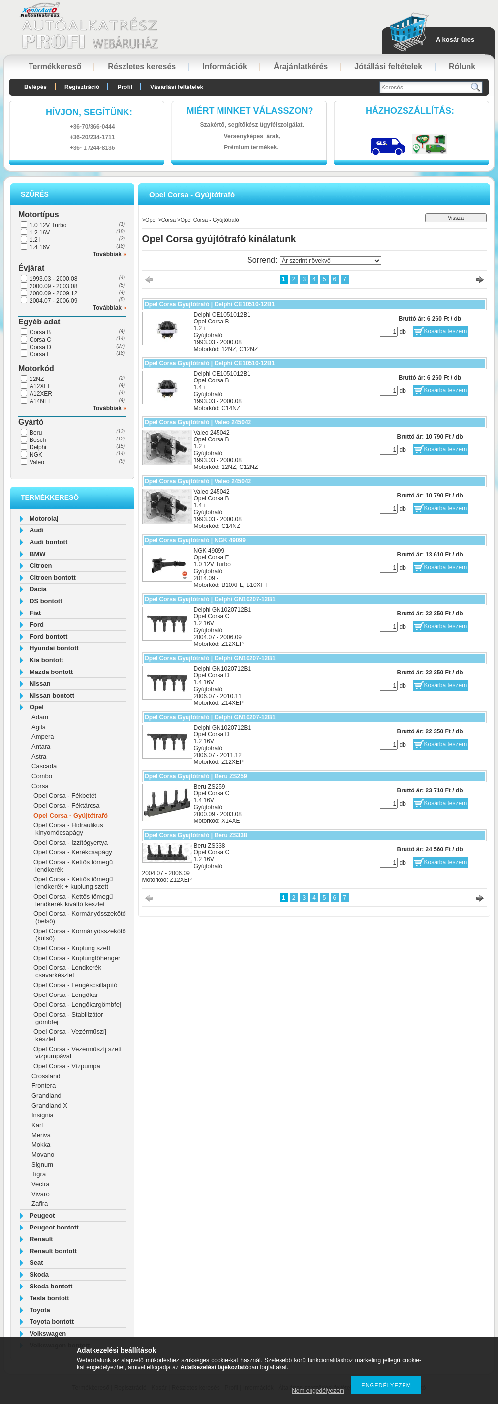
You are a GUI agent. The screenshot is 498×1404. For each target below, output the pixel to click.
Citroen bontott (53, 577)
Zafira (39, 1203)
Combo (41, 776)
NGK (36, 454)
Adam (39, 717)
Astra (38, 756)
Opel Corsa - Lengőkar (65, 994)
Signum (42, 1164)
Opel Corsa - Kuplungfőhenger (76, 958)
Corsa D (40, 347)
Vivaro (40, 1194)
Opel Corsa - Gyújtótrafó (70, 815)
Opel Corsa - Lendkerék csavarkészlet (67, 971)
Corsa (40, 786)
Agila (38, 727)
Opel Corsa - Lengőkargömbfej (77, 1004)
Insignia (42, 1115)
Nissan (40, 683)
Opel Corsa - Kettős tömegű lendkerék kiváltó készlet (73, 900)
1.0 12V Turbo (48, 225)
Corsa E (40, 354)
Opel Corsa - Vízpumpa (66, 1066)
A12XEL (40, 386)
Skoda (39, 1274)
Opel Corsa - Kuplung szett (71, 948)
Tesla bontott (49, 1298)
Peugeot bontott (54, 1227)
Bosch (38, 440)
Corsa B (40, 332)
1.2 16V (40, 232)
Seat (36, 1262)
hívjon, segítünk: (89, 112)
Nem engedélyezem (318, 1390)
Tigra (38, 1174)
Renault (41, 1239)
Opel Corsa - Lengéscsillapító (75, 985)
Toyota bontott (52, 1321)
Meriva (41, 1135)
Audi (37, 530)
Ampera (42, 736)
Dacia (38, 589)
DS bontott (46, 601)
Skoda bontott (51, 1286)
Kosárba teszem (445, 331)
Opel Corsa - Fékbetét (64, 795)
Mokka (40, 1144)
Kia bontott (46, 660)
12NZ (37, 379)
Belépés (35, 87)
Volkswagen (48, 1333)
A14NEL (41, 401)
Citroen (41, 565)
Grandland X (49, 1105)
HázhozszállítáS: (410, 111)
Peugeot (42, 1215)
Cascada (44, 766)
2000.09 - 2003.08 (53, 286)
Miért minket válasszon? (250, 111)
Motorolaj (44, 518)
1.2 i (35, 239)
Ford (37, 624)
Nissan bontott (52, 695)
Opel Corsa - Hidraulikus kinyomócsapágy (68, 828)
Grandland (46, 1095)
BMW (38, 553)
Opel (37, 707)
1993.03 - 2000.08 (53, 278)
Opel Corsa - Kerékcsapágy (72, 852)
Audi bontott (48, 542)
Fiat (35, 612)
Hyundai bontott (54, 648)
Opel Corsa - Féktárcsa (66, 805)
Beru (36, 432)
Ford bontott (48, 636)
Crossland (46, 1076)
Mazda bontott (51, 671)
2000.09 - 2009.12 (53, 293)
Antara (40, 746)
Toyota (40, 1310)
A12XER (41, 393)
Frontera (43, 1085)
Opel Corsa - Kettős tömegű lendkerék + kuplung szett (73, 883)
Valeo (37, 462)
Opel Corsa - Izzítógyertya (70, 842)
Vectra (40, 1184)
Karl (37, 1125)
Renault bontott (53, 1251)
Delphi (38, 447)
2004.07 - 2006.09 (53, 300)
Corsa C (40, 339)
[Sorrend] (330, 260)
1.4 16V (40, 247)
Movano (42, 1154)
